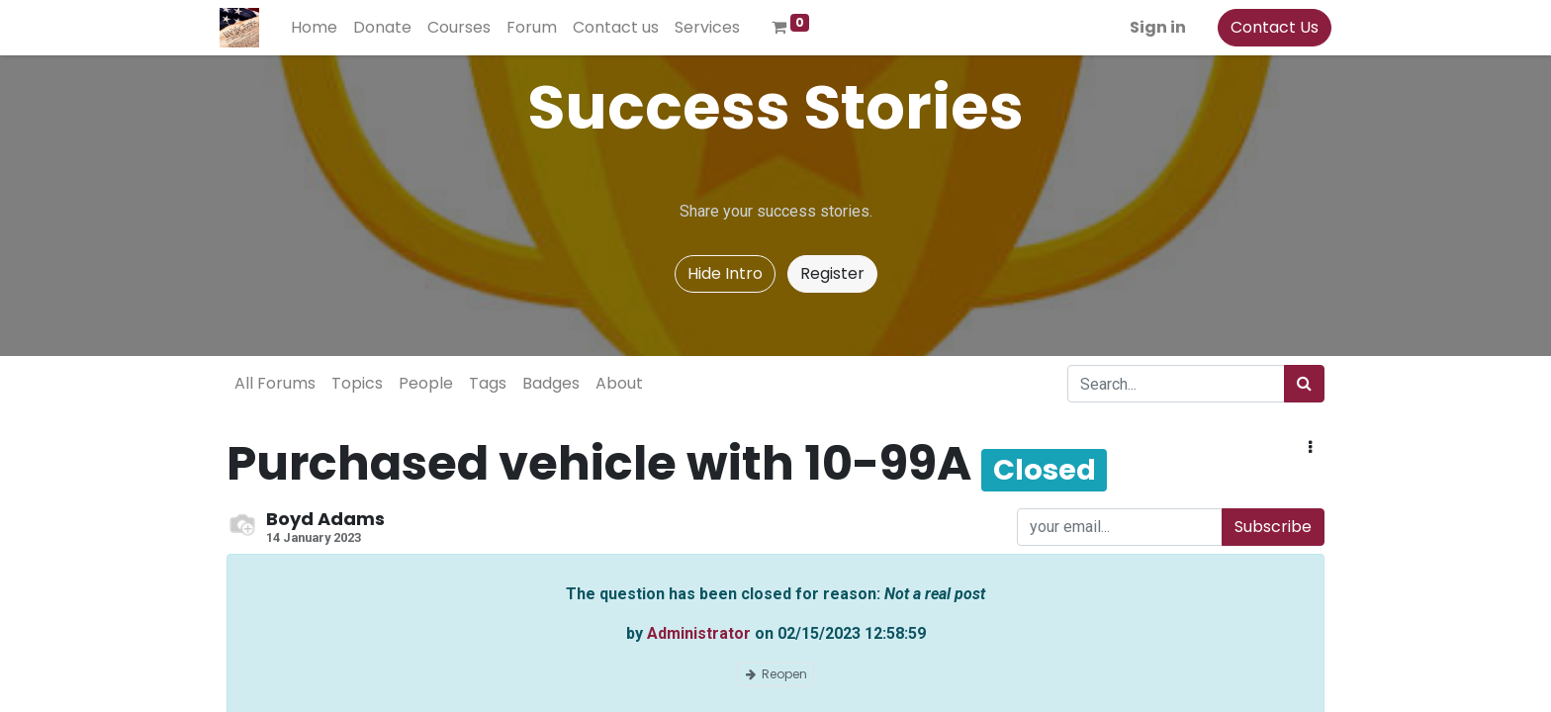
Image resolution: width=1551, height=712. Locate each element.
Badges (551, 383)
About (619, 383)
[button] (1310, 448)
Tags (487, 383)
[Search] (1304, 383)
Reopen (775, 674)
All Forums (275, 383)
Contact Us (1268, 27)
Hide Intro (725, 273)
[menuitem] (321, 27)
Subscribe (1273, 526)
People (426, 383)
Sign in (1151, 27)
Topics (357, 383)
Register (832, 273)
